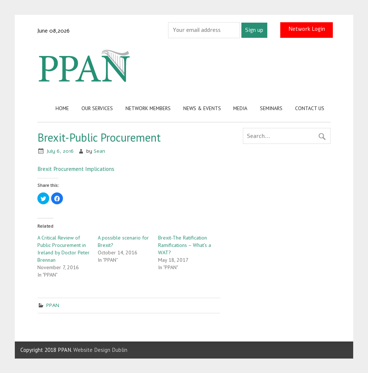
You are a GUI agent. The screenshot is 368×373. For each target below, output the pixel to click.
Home (62, 108)
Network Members (148, 108)
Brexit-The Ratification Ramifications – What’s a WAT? (184, 245)
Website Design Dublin (100, 349)
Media (240, 108)
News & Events (202, 108)
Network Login (306, 29)
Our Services (97, 108)
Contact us (309, 108)
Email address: (149, 29)
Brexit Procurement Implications (75, 168)
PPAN (52, 305)
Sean (99, 151)
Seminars (271, 108)
